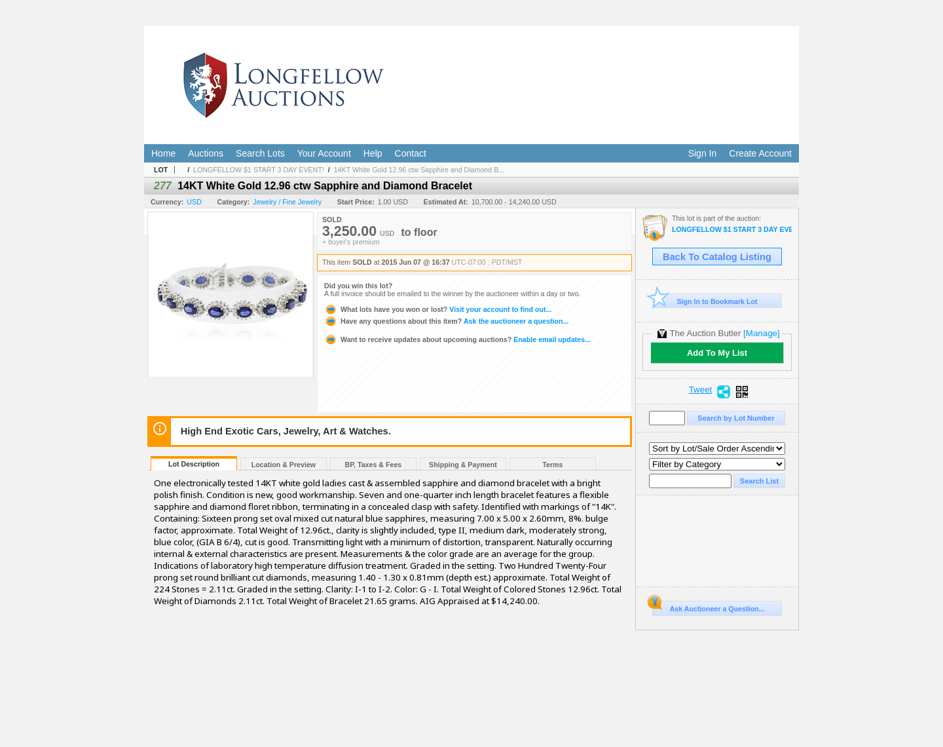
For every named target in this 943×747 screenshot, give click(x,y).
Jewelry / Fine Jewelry (287, 202)
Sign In (702, 153)
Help (372, 153)
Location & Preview (283, 465)
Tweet (700, 389)
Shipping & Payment (463, 465)
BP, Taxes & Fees (373, 465)
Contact (410, 153)
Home (163, 153)
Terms (552, 465)
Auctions (205, 153)
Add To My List (717, 353)
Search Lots (260, 153)
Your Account (324, 153)
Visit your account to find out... (437, 309)
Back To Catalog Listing (717, 257)
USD (194, 202)
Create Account (760, 153)
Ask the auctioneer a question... (446, 321)
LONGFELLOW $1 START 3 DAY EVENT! (258, 170)
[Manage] (761, 333)
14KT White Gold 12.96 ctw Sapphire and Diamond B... (419, 170)
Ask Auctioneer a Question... (708, 607)
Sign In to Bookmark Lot (705, 301)
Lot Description (193, 464)
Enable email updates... (457, 339)
